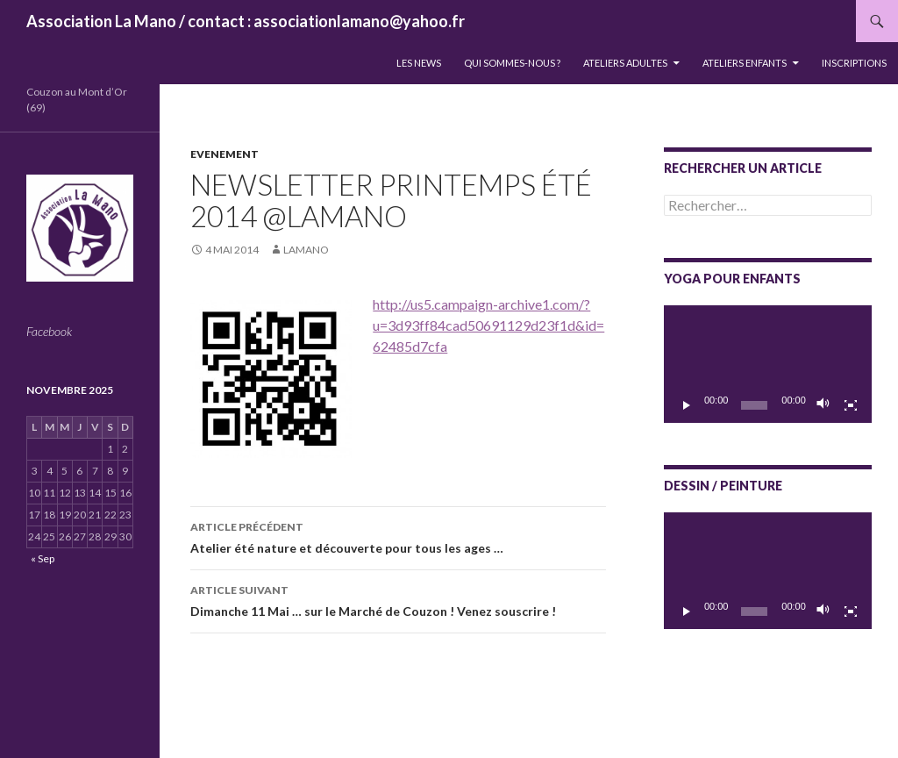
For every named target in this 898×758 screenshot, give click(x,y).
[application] (768, 364)
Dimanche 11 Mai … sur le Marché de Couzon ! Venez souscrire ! (398, 599)
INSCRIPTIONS (854, 62)
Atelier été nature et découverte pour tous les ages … (398, 536)
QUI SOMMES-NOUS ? (512, 62)
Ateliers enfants (744, 62)
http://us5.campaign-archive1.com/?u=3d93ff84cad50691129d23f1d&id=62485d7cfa (488, 325)
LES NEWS (418, 62)
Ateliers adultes (625, 62)
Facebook (49, 331)
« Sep (42, 558)
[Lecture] (686, 405)
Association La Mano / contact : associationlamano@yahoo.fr (245, 21)
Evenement (224, 154)
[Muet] (823, 405)
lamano (306, 249)
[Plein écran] (850, 405)
